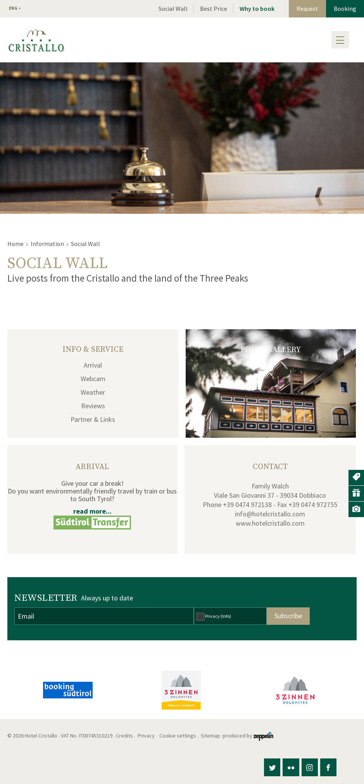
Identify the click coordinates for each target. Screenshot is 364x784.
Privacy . (148, 735)
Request (307, 8)
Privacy (218, 616)
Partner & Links (93, 419)
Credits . (126, 735)
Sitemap (212, 735)
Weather (93, 392)
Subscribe (288, 615)
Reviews (93, 405)
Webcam (93, 378)
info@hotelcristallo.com (270, 513)
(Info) (226, 616)
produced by (248, 735)
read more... (92, 511)
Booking (345, 8)
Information (47, 243)
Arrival (93, 365)
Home (15, 243)
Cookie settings (177, 735)
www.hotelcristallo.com (270, 523)
